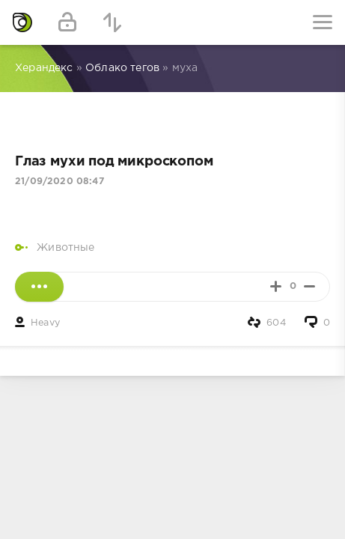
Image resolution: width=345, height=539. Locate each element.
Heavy (45, 323)
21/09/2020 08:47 (59, 181)
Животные (65, 247)
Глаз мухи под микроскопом (114, 162)
